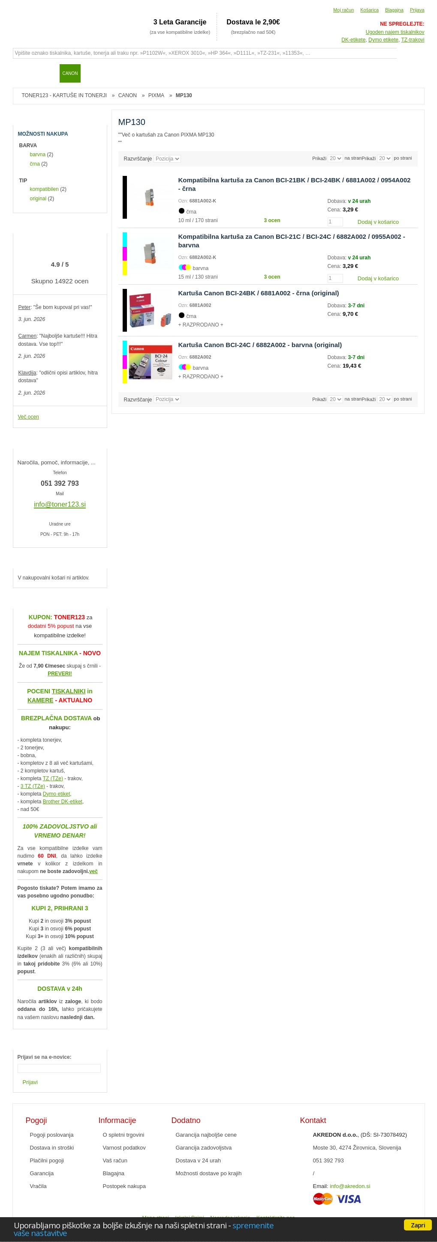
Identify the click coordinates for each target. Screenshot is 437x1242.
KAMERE (40, 700)
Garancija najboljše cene (206, 1135)
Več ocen (28, 417)
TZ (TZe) (53, 778)
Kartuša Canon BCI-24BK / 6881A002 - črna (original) (258, 293)
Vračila (38, 1186)
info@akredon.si (350, 1186)
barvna (38, 154)
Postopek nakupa (124, 1186)
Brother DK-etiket (62, 802)
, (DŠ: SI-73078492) (360, 1135)
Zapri (418, 1225)
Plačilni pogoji (47, 1160)
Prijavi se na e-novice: (45, 1057)
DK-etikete (353, 40)
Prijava (417, 9)
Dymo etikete (383, 40)
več (93, 871)
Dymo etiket (56, 794)
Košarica (369, 9)
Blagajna (394, 9)
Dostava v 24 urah (198, 1160)
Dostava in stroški (52, 1147)
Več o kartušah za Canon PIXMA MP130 (168, 135)
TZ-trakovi (413, 40)
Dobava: (338, 201)
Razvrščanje (138, 159)
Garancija (42, 1173)
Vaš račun (115, 1160)
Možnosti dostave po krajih (209, 1173)
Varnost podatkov (124, 1147)
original (38, 199)
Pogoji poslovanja (52, 1135)
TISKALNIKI (69, 691)
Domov (23, 73)
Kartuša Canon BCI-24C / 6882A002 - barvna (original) (260, 344)
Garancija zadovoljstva (204, 1147)
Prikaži (369, 158)
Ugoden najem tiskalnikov (395, 32)
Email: (321, 1186)
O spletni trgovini (124, 1135)
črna (35, 164)
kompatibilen (44, 189)
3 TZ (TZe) (33, 786)
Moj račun (343, 9)
